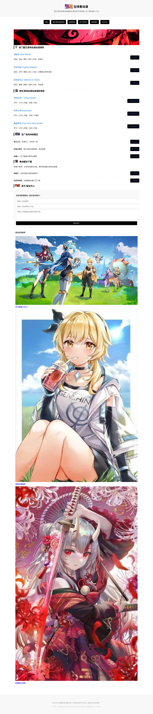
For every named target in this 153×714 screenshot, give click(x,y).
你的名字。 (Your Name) (25, 97)
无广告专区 (83, 22)
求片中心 (105, 22)
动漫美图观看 (133, 101)
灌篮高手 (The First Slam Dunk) (28, 123)
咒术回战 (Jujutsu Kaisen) (25, 67)
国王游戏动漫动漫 (58, 22)
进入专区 (135, 142)
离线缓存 (94, 22)
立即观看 (135, 57)
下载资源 (135, 173)
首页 (46, 22)
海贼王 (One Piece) (22, 54)
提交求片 (76, 223)
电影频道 (72, 22)
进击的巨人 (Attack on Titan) (27, 79)
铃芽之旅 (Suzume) (22, 110)
